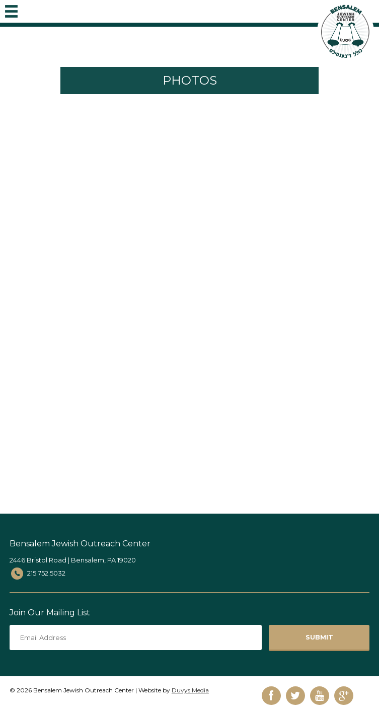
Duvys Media (190, 690)
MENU (11, 9)
